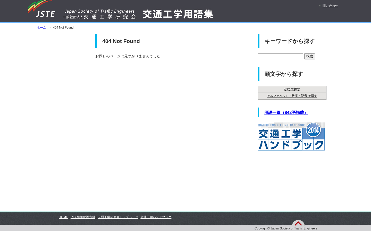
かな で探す (292, 89)
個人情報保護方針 (83, 217)
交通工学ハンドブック (155, 217)
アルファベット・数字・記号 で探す (292, 96)
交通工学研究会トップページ (118, 217)
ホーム (41, 27)
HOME (63, 217)
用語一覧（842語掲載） (286, 112)
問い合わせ (330, 5)
